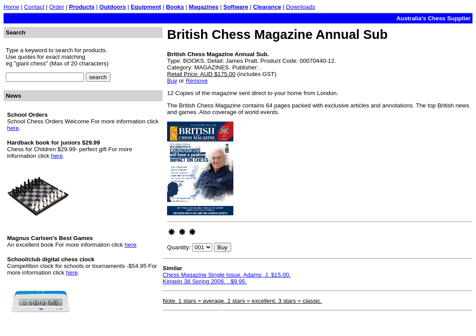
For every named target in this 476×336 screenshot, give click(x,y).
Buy (172, 80)
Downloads (300, 7)
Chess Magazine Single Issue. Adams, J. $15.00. (227, 274)
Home (11, 7)
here (13, 128)
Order (56, 7)
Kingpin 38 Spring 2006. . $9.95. (205, 281)
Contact (34, 7)
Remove (197, 80)
